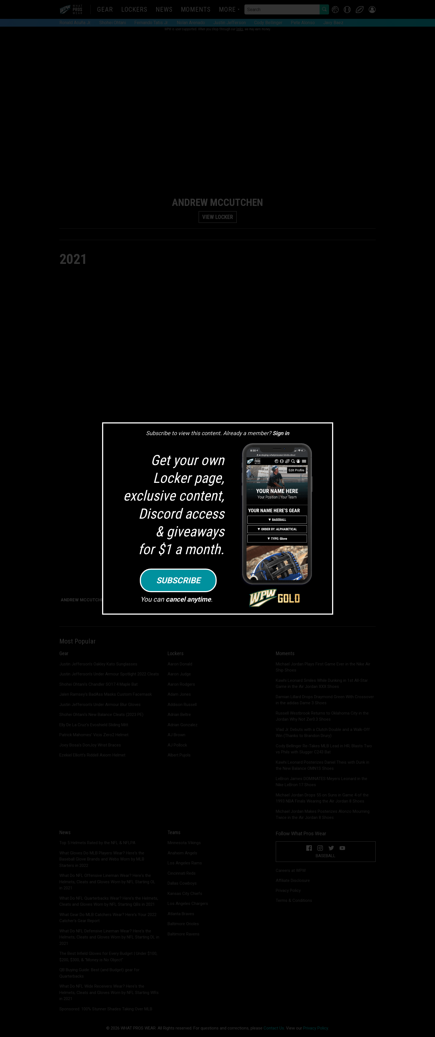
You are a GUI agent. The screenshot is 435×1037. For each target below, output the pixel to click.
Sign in (280, 433)
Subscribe (178, 580)
